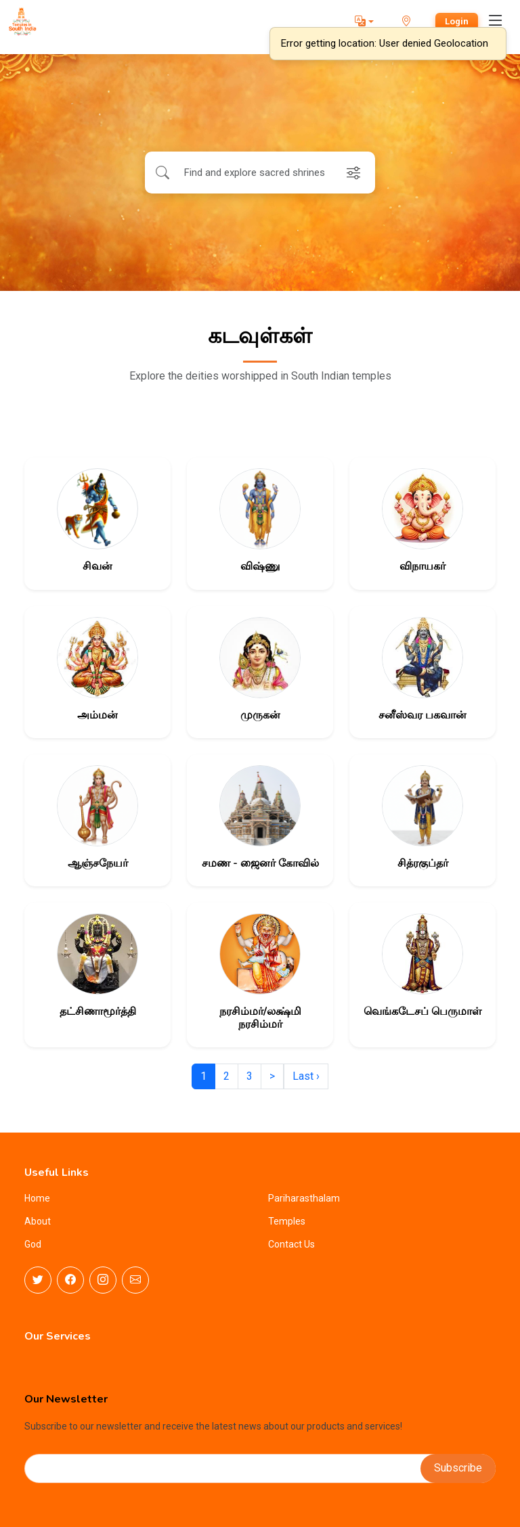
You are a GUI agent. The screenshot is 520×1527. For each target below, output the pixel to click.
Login (457, 21)
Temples (286, 1221)
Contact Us (291, 1244)
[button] (364, 22)
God (32, 1244)
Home (37, 1198)
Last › (306, 1076)
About (37, 1221)
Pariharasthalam (304, 1198)
